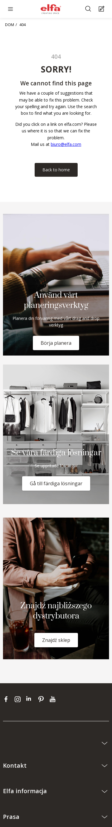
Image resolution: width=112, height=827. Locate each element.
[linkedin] (30, 699)
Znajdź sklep (56, 640)
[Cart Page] (102, 9)
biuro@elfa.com (66, 144)
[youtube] (53, 699)
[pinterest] (42, 699)
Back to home (56, 170)
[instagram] (19, 699)
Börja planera (56, 343)
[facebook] (7, 699)
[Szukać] (89, 9)
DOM (9, 24)
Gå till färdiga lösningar (56, 483)
